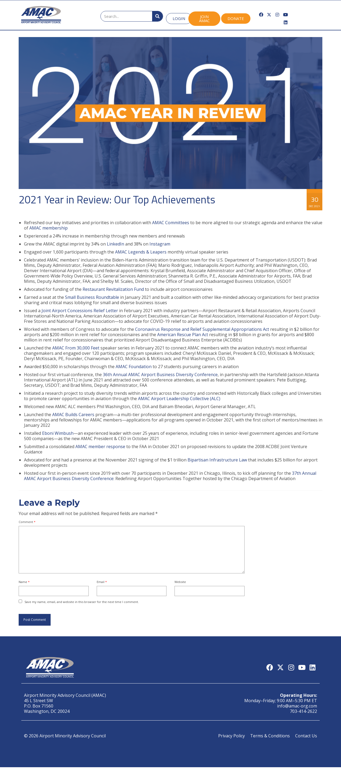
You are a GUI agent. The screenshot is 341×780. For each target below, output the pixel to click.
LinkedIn (115, 244)
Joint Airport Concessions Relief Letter (80, 310)
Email (102, 582)
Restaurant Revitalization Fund (113, 289)
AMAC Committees (170, 223)
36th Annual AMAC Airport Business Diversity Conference (160, 374)
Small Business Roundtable (92, 297)
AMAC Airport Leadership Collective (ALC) (179, 398)
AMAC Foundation (134, 366)
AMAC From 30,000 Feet (75, 348)
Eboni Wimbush (58, 433)
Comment (27, 522)
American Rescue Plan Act (182, 334)
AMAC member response (100, 446)
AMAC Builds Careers (73, 414)
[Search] (157, 16)
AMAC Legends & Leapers (141, 252)
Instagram (159, 244)
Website (180, 582)
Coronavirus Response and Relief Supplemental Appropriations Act (202, 329)
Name (24, 582)
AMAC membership (48, 228)
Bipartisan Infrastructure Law (217, 460)
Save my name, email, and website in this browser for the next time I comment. (82, 602)
